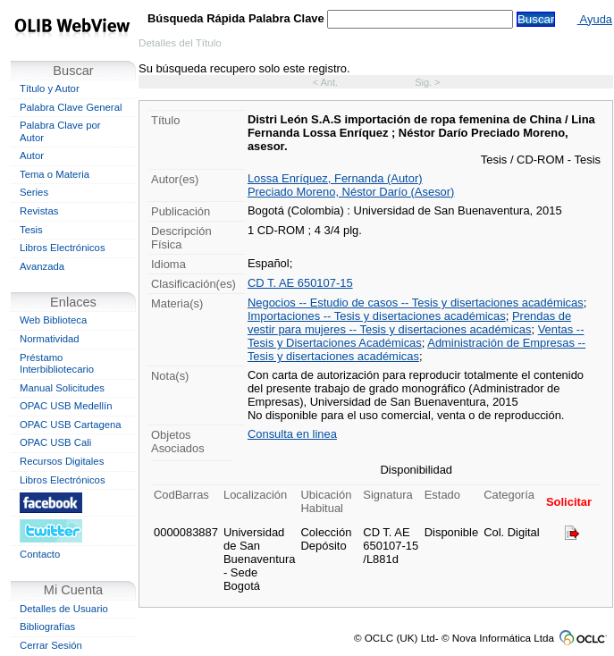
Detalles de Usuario (64, 608)
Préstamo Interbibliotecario (57, 363)
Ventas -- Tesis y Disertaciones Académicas (416, 336)
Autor (32, 155)
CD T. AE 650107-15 (300, 283)
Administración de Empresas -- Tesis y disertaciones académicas (416, 349)
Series (34, 192)
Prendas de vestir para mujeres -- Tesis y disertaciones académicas (409, 322)
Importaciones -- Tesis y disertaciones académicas (377, 316)
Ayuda (594, 19)
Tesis (31, 229)
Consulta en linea (292, 434)
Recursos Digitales (62, 461)
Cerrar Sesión (51, 645)
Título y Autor (50, 88)
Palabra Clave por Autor (60, 131)
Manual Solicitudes (62, 388)
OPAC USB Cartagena (71, 424)
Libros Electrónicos (62, 247)
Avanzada (42, 266)
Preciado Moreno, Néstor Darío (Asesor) (351, 191)
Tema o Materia (54, 174)
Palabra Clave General (71, 107)
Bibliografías (47, 626)
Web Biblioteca (53, 320)
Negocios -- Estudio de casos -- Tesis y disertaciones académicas (416, 302)
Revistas (39, 211)
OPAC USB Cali (55, 442)
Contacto (40, 554)
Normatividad (50, 338)
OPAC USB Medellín (66, 405)
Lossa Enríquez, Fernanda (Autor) (335, 178)
